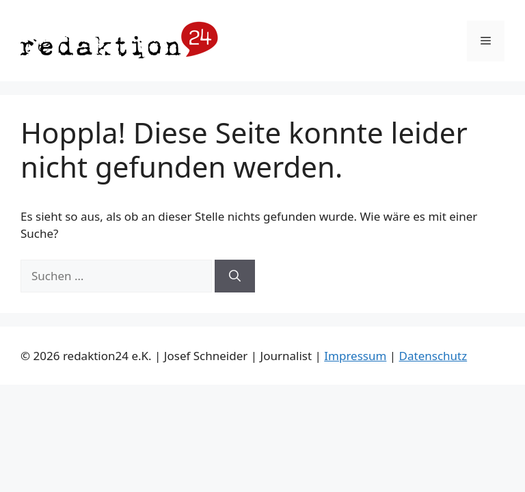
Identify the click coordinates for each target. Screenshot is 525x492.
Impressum (355, 356)
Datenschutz (433, 356)
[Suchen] (235, 276)
